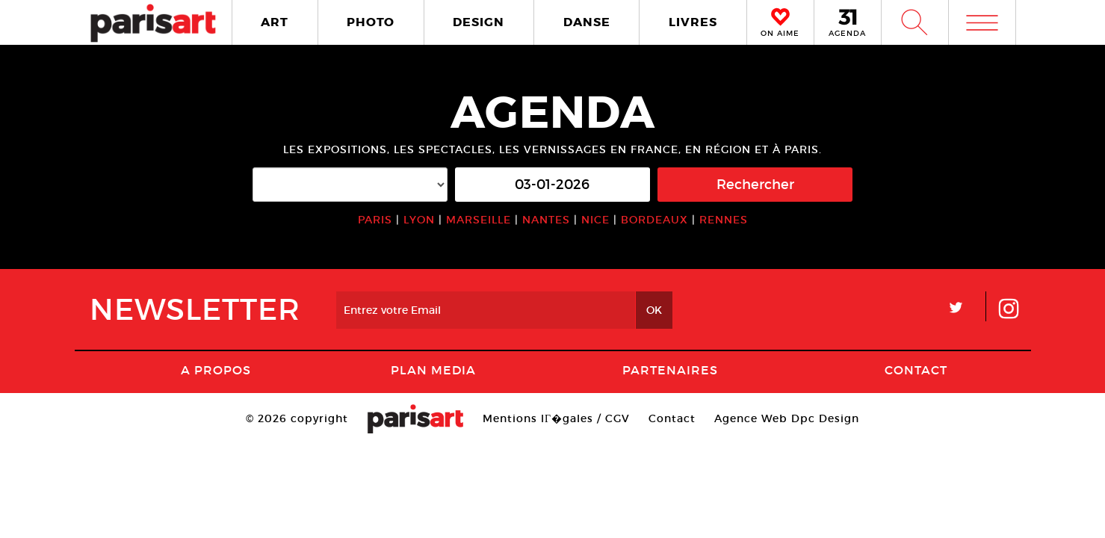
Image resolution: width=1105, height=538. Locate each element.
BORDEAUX (654, 219)
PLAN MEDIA (433, 369)
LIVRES (693, 22)
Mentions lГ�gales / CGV (556, 418)
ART (274, 22)
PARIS (375, 219)
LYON (419, 219)
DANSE (586, 22)
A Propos (216, 369)
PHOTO (370, 22)
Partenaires (670, 369)
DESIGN (478, 22)
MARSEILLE (478, 219)
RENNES (723, 219)
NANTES (546, 219)
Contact (916, 369)
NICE (595, 219)
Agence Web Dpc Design (786, 418)
